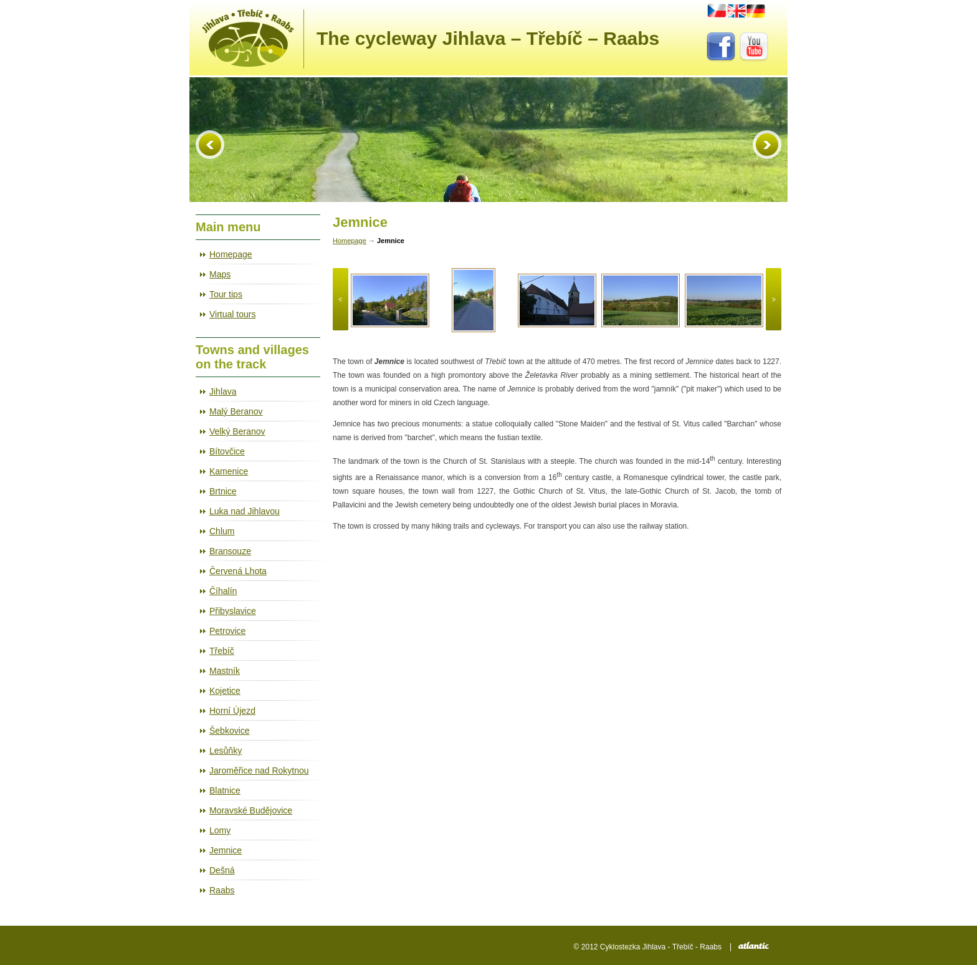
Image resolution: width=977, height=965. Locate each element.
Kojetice (225, 691)
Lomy (220, 830)
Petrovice (227, 631)
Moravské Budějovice (250, 810)
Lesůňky (225, 751)
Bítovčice (227, 451)
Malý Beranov (236, 411)
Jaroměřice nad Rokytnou (259, 770)
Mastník (224, 671)
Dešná (221, 870)
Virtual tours (232, 314)
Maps (220, 274)
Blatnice (225, 790)
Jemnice (225, 850)
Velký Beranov (237, 431)
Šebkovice (229, 731)
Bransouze (230, 551)
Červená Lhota (238, 571)
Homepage (230, 254)
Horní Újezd (232, 711)
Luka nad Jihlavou (244, 511)
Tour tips (225, 294)
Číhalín (223, 591)
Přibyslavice (232, 611)
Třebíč (221, 651)
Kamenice (228, 471)
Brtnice (223, 491)
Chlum (221, 531)
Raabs (221, 890)
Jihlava (223, 391)
